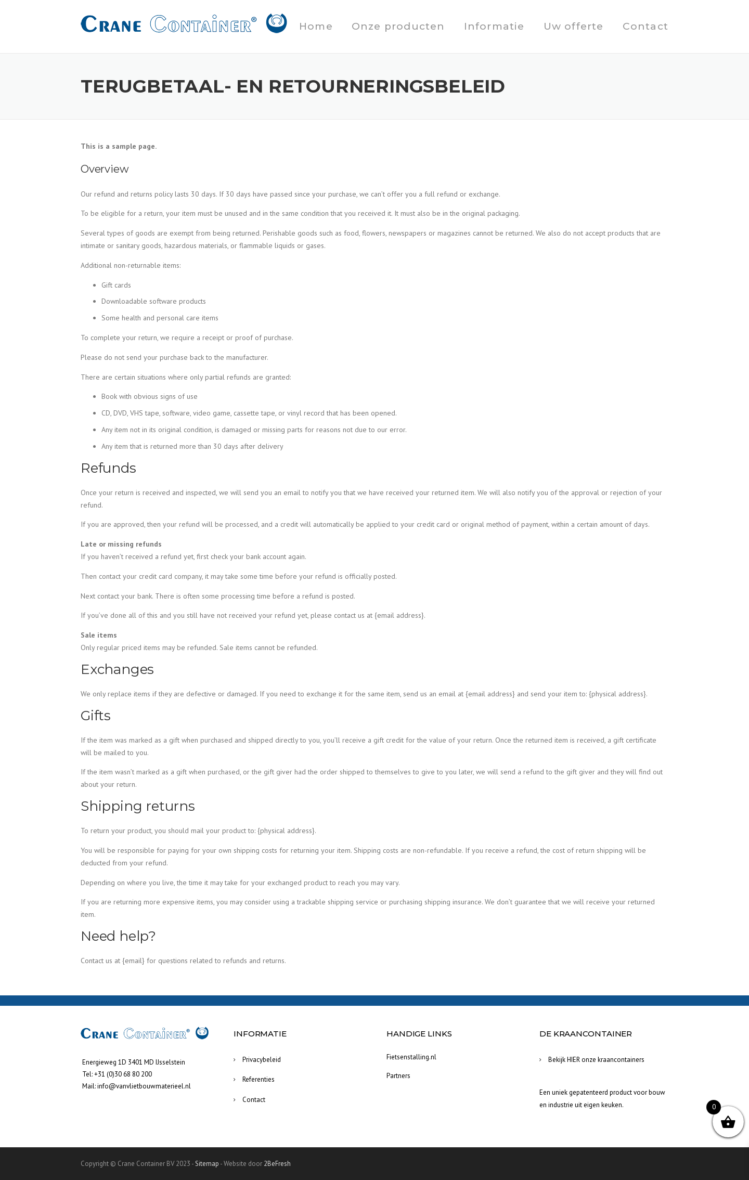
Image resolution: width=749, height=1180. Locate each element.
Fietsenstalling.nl (411, 1057)
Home (316, 26)
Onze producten (398, 26)
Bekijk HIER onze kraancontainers (596, 1059)
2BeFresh (277, 1163)
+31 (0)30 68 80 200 (123, 1074)
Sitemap (207, 1163)
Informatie (494, 26)
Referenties (258, 1079)
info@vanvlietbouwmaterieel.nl (144, 1086)
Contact (645, 26)
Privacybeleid (261, 1059)
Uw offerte (574, 26)
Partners (398, 1075)
